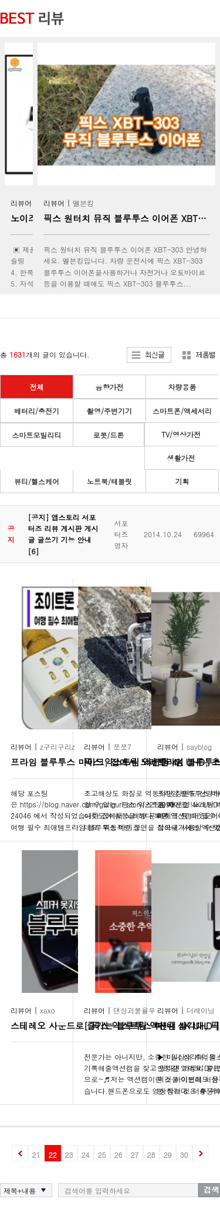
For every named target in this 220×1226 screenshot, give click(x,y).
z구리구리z (57, 747)
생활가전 (181, 458)
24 (86, 1155)
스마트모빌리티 (37, 435)
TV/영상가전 (181, 434)
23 (69, 1155)
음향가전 (110, 387)
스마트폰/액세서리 (182, 411)
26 (118, 1155)
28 (151, 1155)
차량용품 (182, 387)
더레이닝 (201, 1010)
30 (184, 1155)
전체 (37, 387)
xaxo (47, 1010)
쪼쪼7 (122, 747)
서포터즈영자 (121, 534)
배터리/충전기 (36, 411)
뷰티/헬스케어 (36, 481)
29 (168, 1155)
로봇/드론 (108, 435)
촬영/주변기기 (109, 411)
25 (102, 1155)
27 (135, 1155)
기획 (182, 481)
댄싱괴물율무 (134, 1010)
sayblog (199, 747)
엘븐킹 (83, 203)
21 (36, 1155)
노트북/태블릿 (109, 481)
